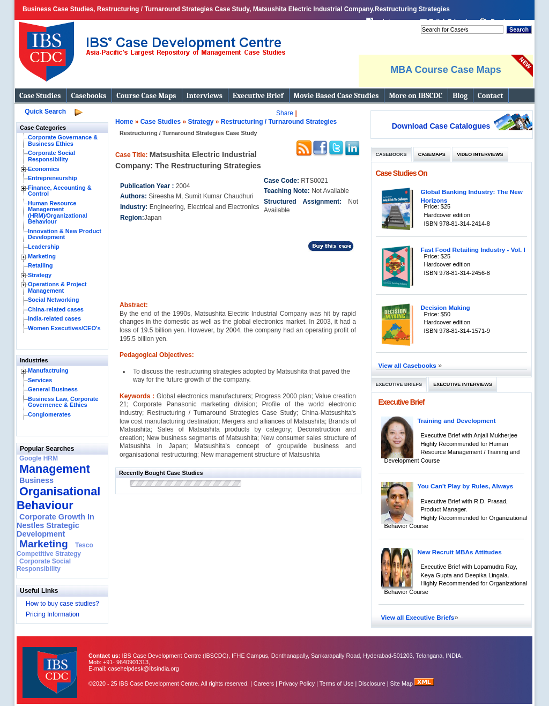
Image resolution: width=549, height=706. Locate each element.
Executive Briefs (399, 384)
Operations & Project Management (57, 287)
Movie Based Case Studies (336, 95)
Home (124, 121)
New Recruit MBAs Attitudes (460, 551)
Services (40, 380)
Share (284, 113)
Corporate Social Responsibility (51, 156)
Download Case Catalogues (441, 126)
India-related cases (54, 318)
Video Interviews (480, 154)
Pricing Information (52, 614)
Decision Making (445, 307)
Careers (264, 683)
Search (519, 29)
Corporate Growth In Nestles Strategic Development (55, 525)
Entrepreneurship (52, 178)
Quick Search (45, 111)
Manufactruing (48, 370)
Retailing (40, 265)
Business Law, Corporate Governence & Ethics (63, 402)
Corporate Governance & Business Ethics (63, 140)
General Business (53, 389)
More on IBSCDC (415, 95)
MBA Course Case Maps (445, 69)
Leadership (44, 246)
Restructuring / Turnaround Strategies (279, 121)
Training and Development (457, 420)
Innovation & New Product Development (64, 234)
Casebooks (89, 95)
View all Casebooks (409, 365)
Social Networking (53, 299)
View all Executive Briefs (418, 617)
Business (36, 480)
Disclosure (371, 683)
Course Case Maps (146, 95)
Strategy (39, 275)
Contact (490, 95)
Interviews (204, 95)
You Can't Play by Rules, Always (466, 485)
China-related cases (56, 309)
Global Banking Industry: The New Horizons (472, 196)
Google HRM (38, 458)
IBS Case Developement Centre (51, 665)
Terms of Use (337, 683)
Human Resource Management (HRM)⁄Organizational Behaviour (57, 212)
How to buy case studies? (62, 603)
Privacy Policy (297, 683)
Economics (44, 169)
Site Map (402, 683)
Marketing (42, 256)
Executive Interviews (462, 384)
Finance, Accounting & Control (60, 190)
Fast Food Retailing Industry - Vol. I (473, 249)
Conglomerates (49, 414)
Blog (460, 95)
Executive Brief (258, 95)
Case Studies (40, 95)
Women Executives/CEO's (64, 328)
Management (54, 468)
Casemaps (432, 154)
